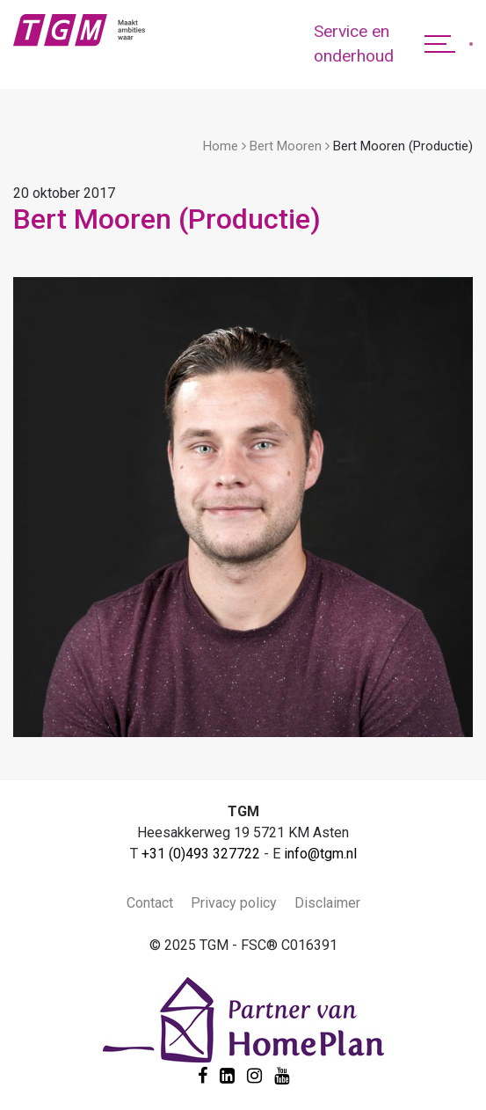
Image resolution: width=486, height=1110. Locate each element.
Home (220, 146)
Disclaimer (327, 903)
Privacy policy (234, 903)
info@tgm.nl (320, 853)
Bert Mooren (286, 146)
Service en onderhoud (354, 44)
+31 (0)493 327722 (200, 853)
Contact (150, 903)
